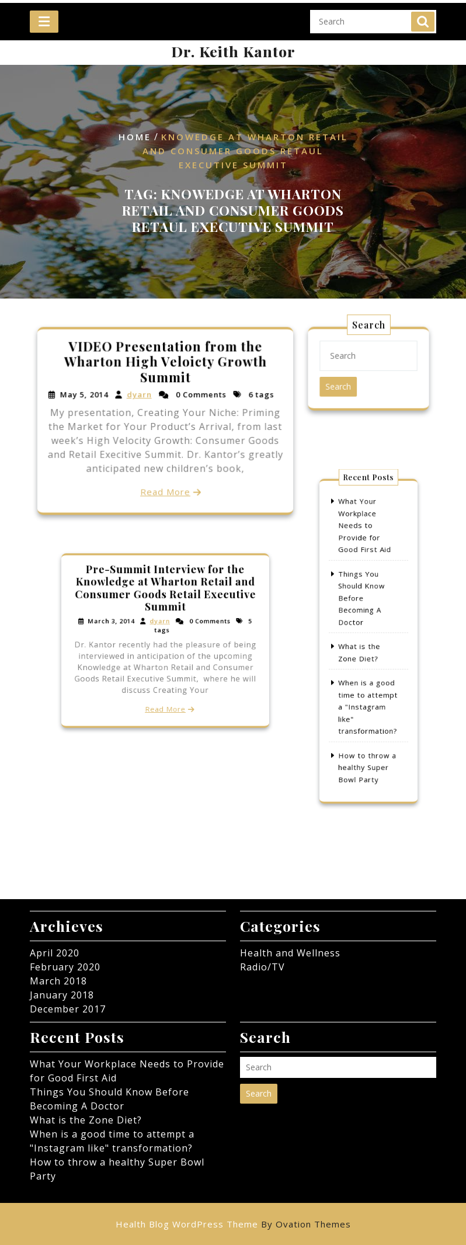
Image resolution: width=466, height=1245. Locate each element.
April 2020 (54, 952)
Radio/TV (262, 966)
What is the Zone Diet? (86, 1120)
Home (135, 137)
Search (422, 13)
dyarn (139, 395)
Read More (165, 489)
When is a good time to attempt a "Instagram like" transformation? (368, 693)
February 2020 (65, 966)
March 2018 (58, 981)
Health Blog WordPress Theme (233, 1224)
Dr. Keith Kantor (233, 51)
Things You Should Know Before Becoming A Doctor (363, 607)
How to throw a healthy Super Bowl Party (367, 740)
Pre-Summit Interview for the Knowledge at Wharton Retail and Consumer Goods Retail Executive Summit (165, 599)
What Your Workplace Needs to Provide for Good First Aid (365, 550)
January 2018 (62, 995)
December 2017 (68, 1009)
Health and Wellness (290, 952)
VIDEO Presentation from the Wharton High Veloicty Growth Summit (165, 362)
